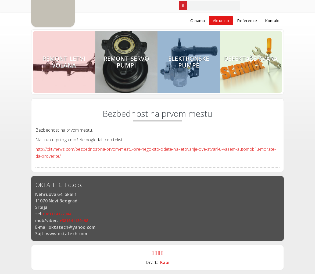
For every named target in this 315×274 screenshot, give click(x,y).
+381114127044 (56, 213)
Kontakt (272, 20)
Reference (247, 20)
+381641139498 (73, 220)
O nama (197, 20)
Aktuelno (221, 20)
